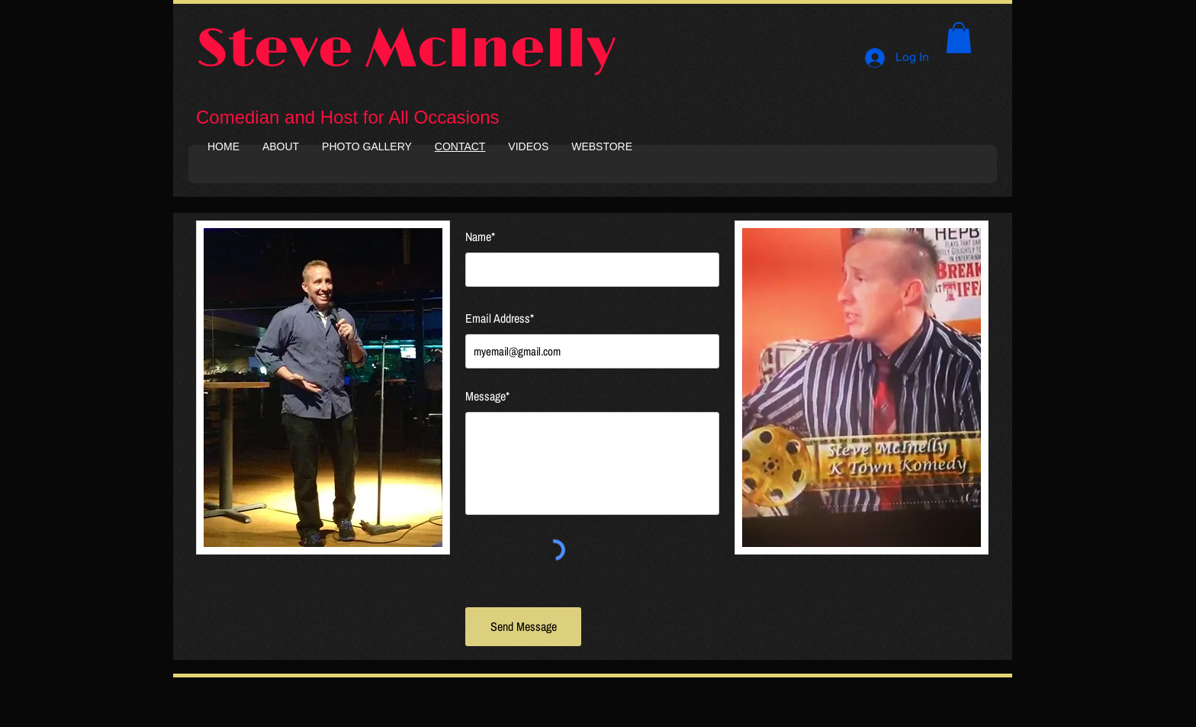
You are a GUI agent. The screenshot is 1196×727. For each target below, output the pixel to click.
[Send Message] (523, 626)
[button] (959, 37)
